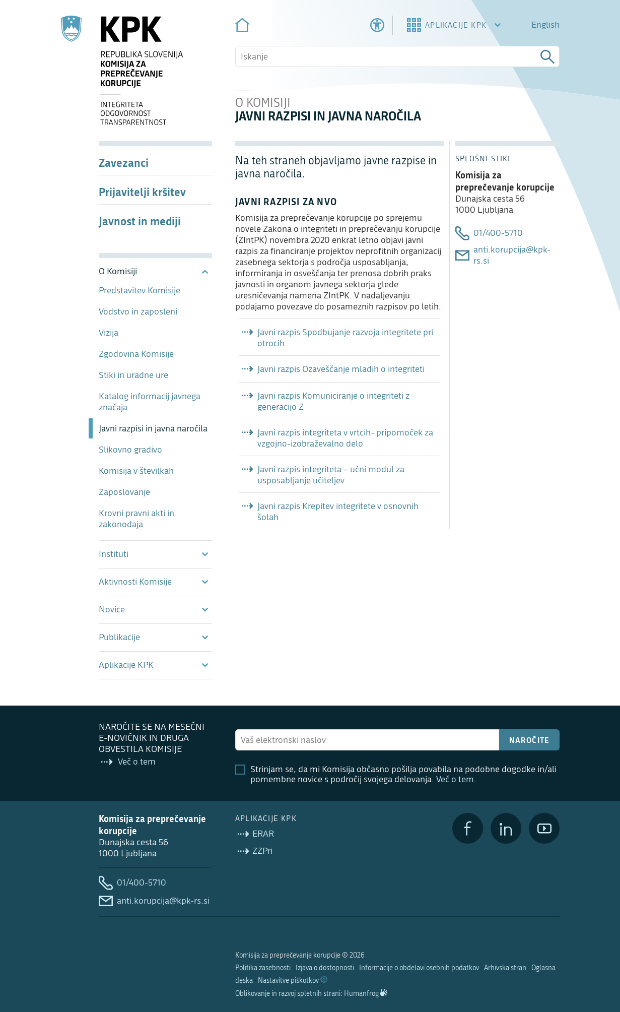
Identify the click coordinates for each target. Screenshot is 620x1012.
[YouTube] (544, 828)
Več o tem (455, 779)
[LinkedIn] (506, 828)
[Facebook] (467, 828)
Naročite (529, 739)
